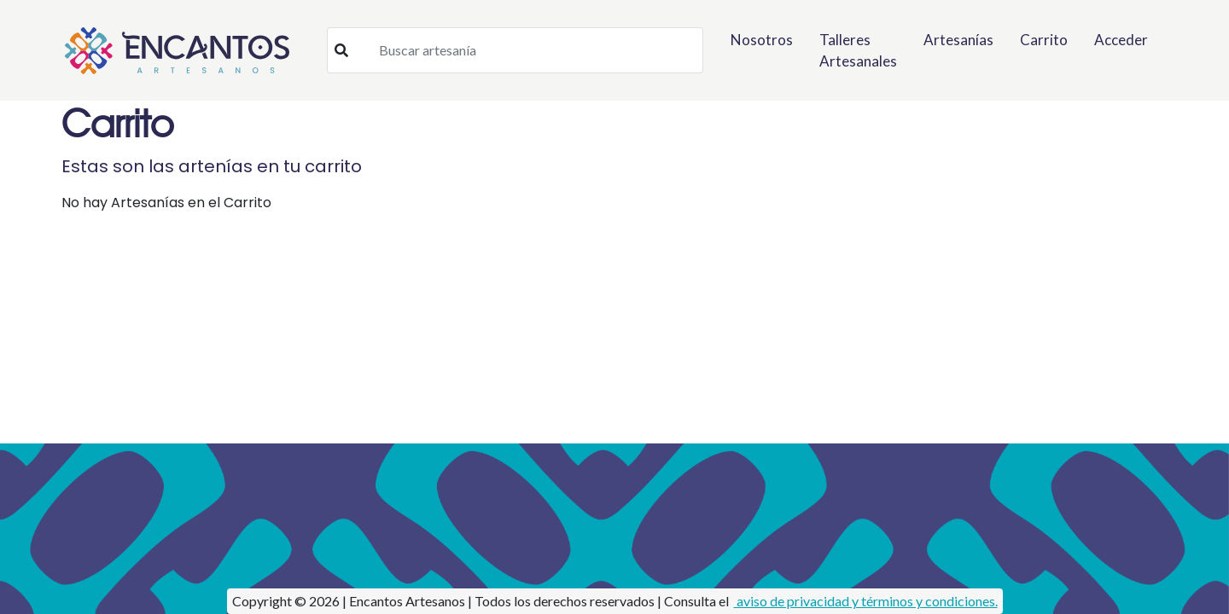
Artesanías (958, 40)
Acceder (1121, 40)
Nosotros (762, 40)
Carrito (1044, 40)
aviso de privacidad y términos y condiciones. (866, 601)
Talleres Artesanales (858, 51)
